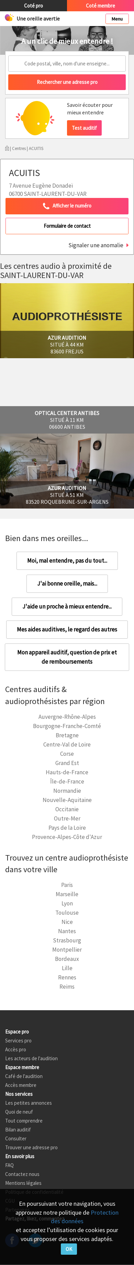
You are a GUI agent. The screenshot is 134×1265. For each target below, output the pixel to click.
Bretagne (67, 735)
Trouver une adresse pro (31, 1147)
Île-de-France (67, 781)
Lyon (67, 903)
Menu (117, 19)
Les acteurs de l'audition (31, 1058)
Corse (67, 753)
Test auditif (84, 128)
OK (69, 1249)
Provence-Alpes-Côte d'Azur (67, 837)
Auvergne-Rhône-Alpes (67, 717)
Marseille (67, 894)
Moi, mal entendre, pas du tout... (67, 560)
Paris (67, 885)
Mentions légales (23, 1183)
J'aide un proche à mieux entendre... (67, 606)
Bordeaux (67, 959)
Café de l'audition (24, 1076)
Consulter (15, 1138)
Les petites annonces (28, 1103)
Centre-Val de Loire (67, 744)
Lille (67, 968)
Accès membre (20, 1085)
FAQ (9, 1165)
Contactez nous (22, 1174)
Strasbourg (67, 940)
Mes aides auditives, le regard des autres (67, 629)
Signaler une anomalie (95, 245)
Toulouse (67, 912)
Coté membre (100, 5)
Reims (67, 986)
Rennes (67, 977)
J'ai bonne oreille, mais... (67, 583)
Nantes (67, 931)
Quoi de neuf (19, 1112)
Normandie (67, 790)
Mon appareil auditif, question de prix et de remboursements (67, 657)
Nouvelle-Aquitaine (67, 800)
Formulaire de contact (67, 226)
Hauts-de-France (67, 772)
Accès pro (15, 1049)
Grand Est (67, 763)
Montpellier (67, 949)
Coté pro (33, 5)
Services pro (18, 1040)
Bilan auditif (18, 1129)
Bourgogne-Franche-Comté (67, 726)
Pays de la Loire (67, 827)
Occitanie (67, 809)
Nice (67, 922)
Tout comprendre (24, 1120)
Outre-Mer (67, 818)
